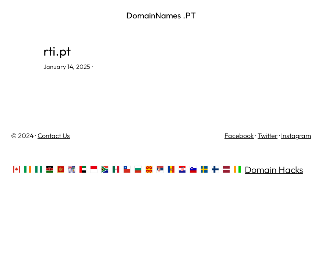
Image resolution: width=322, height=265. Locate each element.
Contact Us (54, 135)
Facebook (239, 135)
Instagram (296, 135)
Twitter (267, 135)
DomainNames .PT (161, 15)
